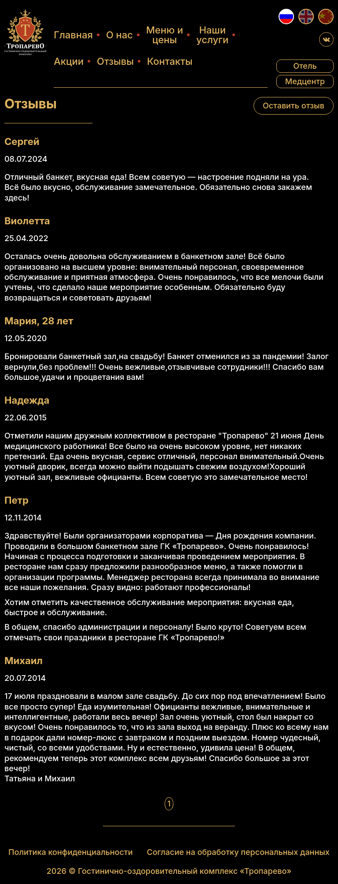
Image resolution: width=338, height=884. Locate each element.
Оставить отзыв (293, 105)
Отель (304, 66)
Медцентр (305, 81)
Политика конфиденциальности (70, 851)
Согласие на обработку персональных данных (238, 851)
